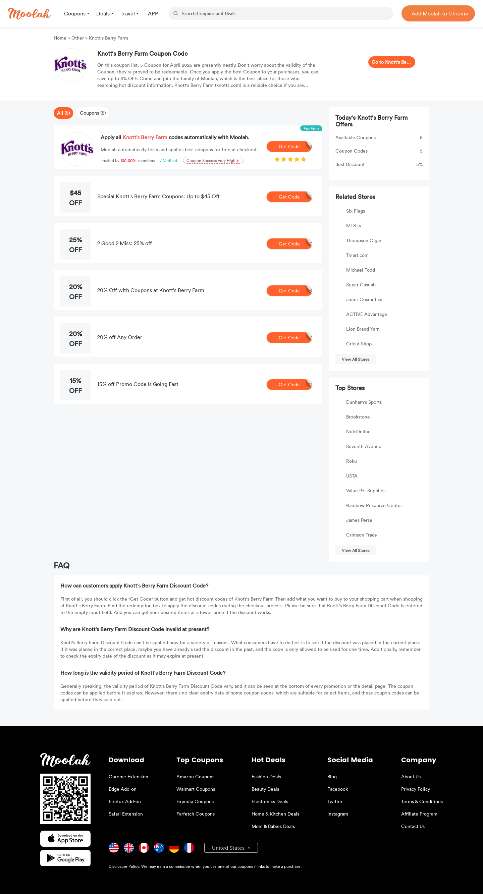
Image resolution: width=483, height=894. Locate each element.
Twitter (334, 801)
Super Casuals (361, 284)
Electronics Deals (270, 801)
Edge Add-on (123, 789)
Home (61, 38)
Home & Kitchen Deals (275, 814)
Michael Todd (360, 270)
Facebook (337, 789)
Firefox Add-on (125, 801)
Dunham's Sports (364, 402)
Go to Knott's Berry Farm (392, 62)
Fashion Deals (266, 776)
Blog (332, 776)
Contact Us (413, 826)
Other (77, 38)
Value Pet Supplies (365, 490)
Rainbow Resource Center (374, 505)
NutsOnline (358, 431)
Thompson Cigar (363, 240)
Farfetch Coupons (195, 814)
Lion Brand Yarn (363, 329)
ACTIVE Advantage (366, 314)
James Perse (359, 520)
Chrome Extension (128, 776)
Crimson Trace (361, 535)
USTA (352, 475)
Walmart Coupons (195, 789)
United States (229, 847)
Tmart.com (357, 255)
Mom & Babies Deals (273, 826)
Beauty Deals (265, 789)
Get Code (295, 146)
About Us (411, 776)
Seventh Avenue (363, 446)
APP (153, 13)
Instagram (337, 814)
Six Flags (355, 211)
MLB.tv (353, 225)
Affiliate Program (419, 814)
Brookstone (358, 416)
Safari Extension (126, 814)
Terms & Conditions (422, 801)
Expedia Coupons (195, 801)
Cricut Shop (359, 343)
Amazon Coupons (195, 776)
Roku (351, 461)
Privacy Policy (415, 789)
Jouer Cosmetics (364, 299)
